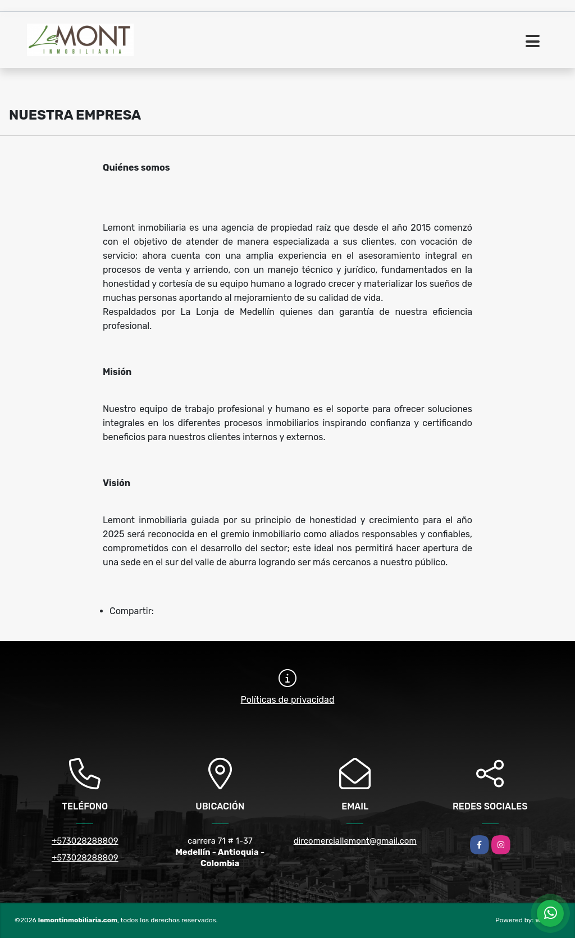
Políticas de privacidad (288, 699)
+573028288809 (85, 841)
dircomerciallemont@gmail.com (355, 841)
